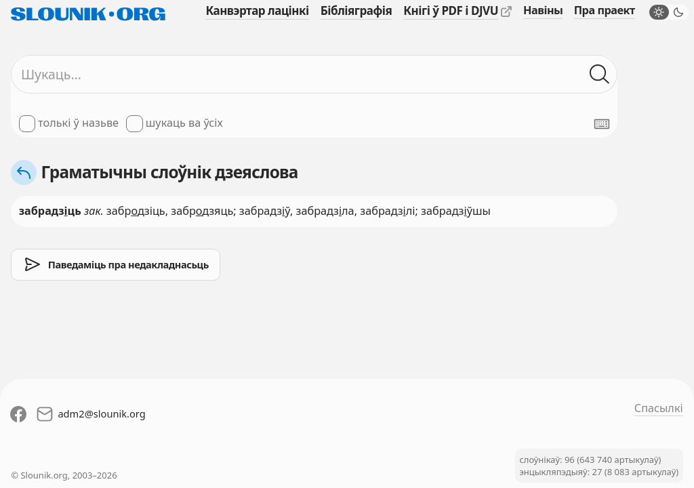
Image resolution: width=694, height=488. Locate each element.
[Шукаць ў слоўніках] (599, 74)
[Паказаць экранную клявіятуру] (602, 124)
